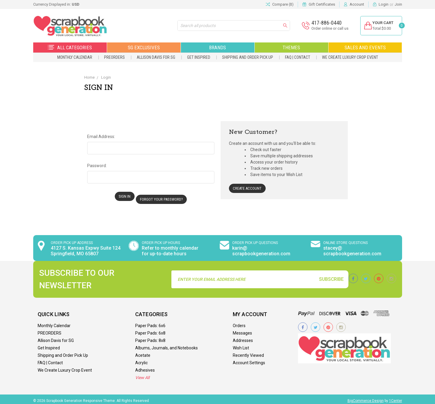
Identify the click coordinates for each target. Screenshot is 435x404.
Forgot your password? (163, 196)
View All (142, 374)
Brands (217, 47)
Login (383, 4)
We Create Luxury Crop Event (350, 57)
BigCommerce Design (366, 398)
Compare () (280, 4)
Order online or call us (326, 28)
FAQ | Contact (297, 57)
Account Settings (249, 359)
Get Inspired (198, 57)
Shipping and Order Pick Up (247, 57)
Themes (291, 47)
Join (398, 4)
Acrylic (141, 359)
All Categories (70, 47)
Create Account (248, 188)
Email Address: (101, 136)
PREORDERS (114, 57)
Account (357, 4)
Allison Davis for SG (156, 57)
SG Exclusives (144, 47)
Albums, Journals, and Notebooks (166, 345)
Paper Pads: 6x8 (150, 330)
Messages (242, 330)
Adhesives (145, 367)
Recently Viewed (248, 352)
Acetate (142, 352)
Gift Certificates (322, 4)
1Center (395, 398)
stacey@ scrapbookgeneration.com (352, 248)
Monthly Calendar (74, 57)
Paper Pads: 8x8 (150, 337)
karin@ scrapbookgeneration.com (261, 248)
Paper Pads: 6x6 (150, 322)
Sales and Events (365, 47)
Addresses (243, 337)
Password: (97, 165)
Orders (239, 322)
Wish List (241, 345)
